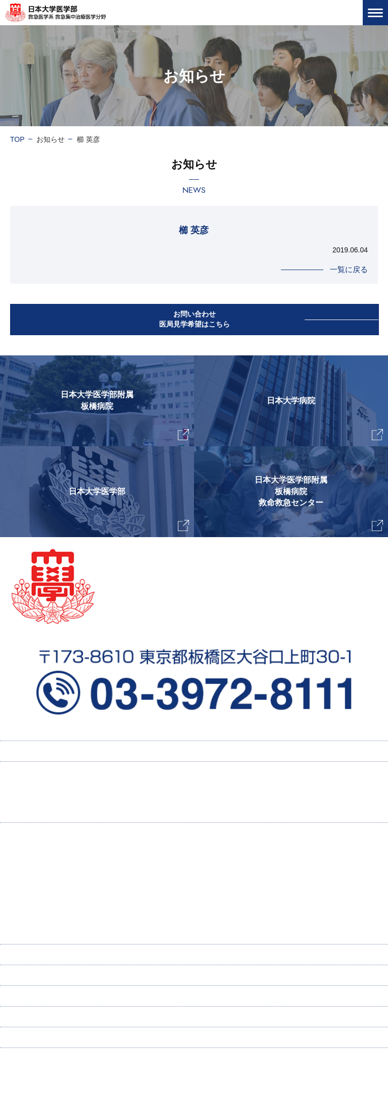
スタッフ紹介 (41, 934)
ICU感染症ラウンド (56, 914)
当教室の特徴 (41, 873)
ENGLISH (25, 975)
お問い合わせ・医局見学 (49, 1017)
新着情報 (24, 996)
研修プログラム (45, 812)
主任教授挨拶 (41, 853)
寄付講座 (24, 955)
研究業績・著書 (50, 893)
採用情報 (34, 792)
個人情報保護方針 (38, 1037)
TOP (17, 139)
